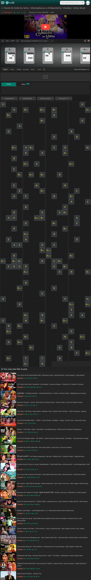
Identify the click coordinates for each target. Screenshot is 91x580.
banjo (32, 69)
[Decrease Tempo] (2, 40)
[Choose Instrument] (44, 69)
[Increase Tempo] (17, 40)
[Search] (82, 3)
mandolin (26, 69)
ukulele (19, 69)
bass (39, 69)
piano (12, 69)
